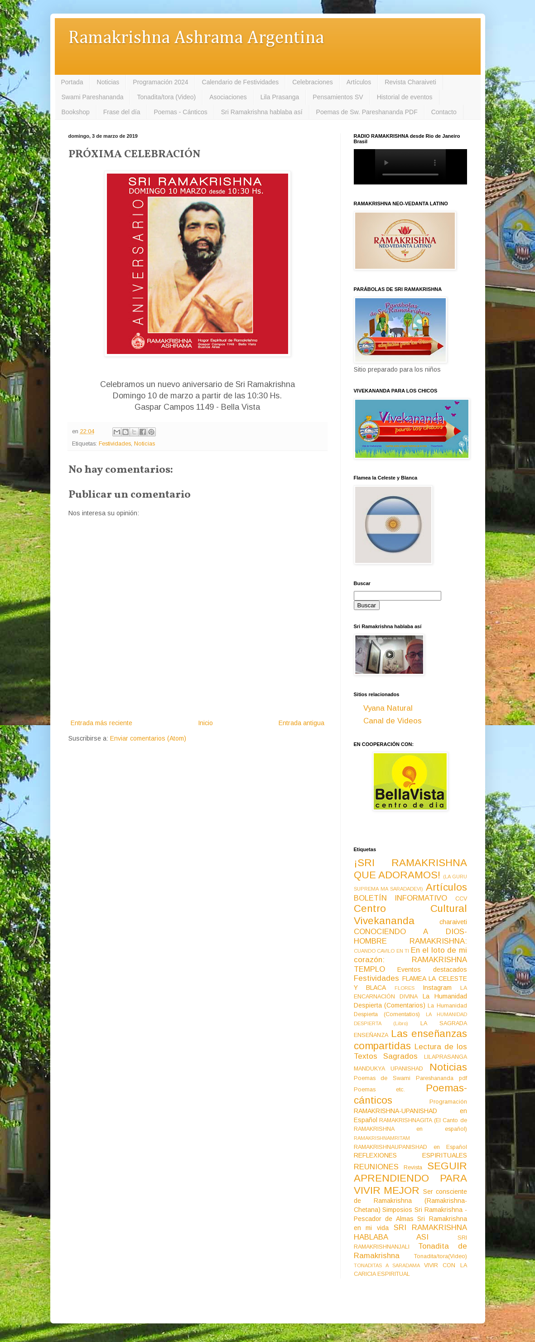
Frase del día (121, 112)
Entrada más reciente (101, 723)
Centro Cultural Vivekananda (410, 914)
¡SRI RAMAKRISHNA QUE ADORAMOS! (410, 869)
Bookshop (76, 112)
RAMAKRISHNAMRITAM (382, 1138)
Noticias (108, 82)
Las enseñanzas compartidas (410, 1039)
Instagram (437, 987)
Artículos (359, 82)
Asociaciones (228, 97)
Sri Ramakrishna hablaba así (262, 112)
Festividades (115, 444)
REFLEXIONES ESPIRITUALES (410, 1155)
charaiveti (453, 921)
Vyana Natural (388, 708)
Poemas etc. (379, 1089)
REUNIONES (376, 1167)
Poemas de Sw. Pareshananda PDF (367, 112)
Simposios (397, 1209)
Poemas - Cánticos (180, 112)
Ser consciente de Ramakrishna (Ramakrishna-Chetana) (410, 1200)
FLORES (405, 988)
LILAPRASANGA (445, 1057)
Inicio (205, 723)
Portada (72, 82)
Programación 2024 (160, 82)
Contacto (444, 112)
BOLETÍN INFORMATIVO (401, 898)
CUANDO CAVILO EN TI (382, 951)
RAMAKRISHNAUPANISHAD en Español (410, 1147)
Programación (448, 1102)
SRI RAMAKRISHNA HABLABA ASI (410, 1232)
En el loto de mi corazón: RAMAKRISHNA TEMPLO (410, 959)
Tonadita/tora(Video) (440, 1256)
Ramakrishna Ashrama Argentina (196, 38)
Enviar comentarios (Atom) (148, 738)
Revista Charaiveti (410, 82)
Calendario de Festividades (240, 82)
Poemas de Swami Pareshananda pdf (410, 1078)
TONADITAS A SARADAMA (387, 1265)
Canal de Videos (392, 721)
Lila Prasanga (279, 97)
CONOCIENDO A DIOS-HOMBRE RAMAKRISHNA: (410, 936)
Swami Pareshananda (93, 97)
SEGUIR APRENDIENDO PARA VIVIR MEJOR (410, 1178)
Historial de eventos (405, 97)
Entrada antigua (301, 723)
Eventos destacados (432, 969)
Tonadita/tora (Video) (166, 97)
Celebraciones (312, 82)
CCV (461, 899)
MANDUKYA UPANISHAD (389, 1069)
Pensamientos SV (338, 97)
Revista (413, 1167)
